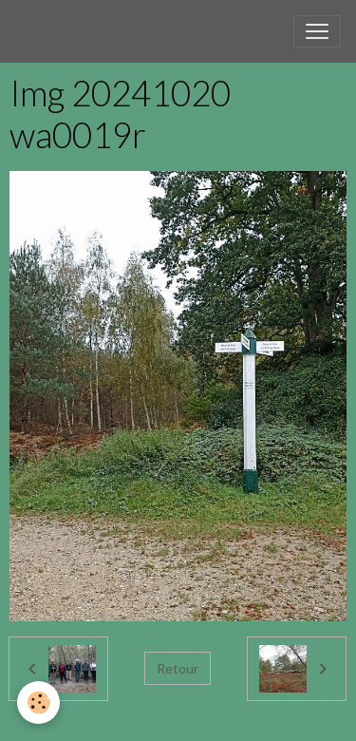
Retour (177, 668)
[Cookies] (38, 702)
